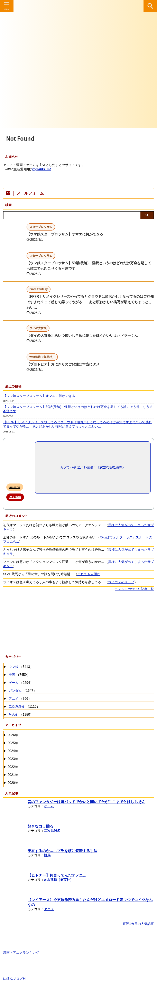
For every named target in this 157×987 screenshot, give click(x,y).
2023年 (13, 759)
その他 (13, 714)
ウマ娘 (13, 666)
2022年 (13, 767)
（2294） (20, 683)
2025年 (13, 743)
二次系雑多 (17, 706)
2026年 (13, 735)
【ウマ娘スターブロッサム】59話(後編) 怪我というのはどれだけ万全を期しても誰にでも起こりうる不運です (78, 409)
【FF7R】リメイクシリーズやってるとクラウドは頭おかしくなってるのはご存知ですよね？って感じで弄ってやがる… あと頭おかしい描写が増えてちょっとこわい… (90, 302)
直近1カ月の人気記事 (138, 924)
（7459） (19, 675)
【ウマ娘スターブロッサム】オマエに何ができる (67, 234)
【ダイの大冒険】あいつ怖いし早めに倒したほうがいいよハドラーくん (85, 335)
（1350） (20, 715)
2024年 (13, 751)
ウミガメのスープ (121, 582)
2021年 (13, 774)
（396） (19, 699)
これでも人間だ (88, 574)
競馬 (47, 855)
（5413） (20, 667)
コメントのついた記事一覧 (134, 589)
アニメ (13, 698)
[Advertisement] (76, 622)
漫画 (12, 674)
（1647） (22, 691)
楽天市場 (15, 497)
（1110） (24, 707)
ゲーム (13, 682)
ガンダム (15, 690)
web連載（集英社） (58, 879)
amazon (14, 487)
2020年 (13, 782)
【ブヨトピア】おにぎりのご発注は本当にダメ (65, 364)
